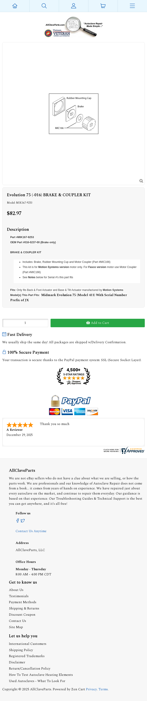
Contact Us (17, 620)
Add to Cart (97, 322)
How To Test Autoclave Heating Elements (41, 674)
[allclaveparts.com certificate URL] (123, 453)
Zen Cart (78, 689)
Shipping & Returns (24, 608)
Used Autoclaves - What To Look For (37, 681)
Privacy (91, 689)
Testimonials (19, 596)
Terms (103, 689)
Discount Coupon (22, 614)
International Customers (27, 643)
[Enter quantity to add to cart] (25, 323)
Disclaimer (17, 662)
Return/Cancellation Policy (29, 668)
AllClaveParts (40, 689)
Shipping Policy (21, 650)
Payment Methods (22, 602)
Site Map (16, 627)
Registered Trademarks (27, 656)
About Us (16, 590)
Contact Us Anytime (31, 531)
